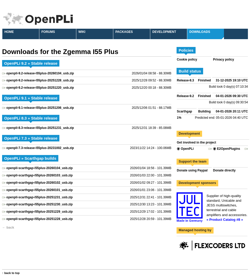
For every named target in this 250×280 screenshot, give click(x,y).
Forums (48, 32)
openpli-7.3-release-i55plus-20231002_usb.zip (40, 148)
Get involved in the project (196, 142)
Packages (124, 32)
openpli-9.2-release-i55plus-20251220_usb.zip (40, 88)
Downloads (199, 32)
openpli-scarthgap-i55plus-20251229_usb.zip (39, 211)
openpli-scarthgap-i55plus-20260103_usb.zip (39, 175)
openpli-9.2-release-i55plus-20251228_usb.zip (40, 80)
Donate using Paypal (192, 170)
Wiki (81, 32)
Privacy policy (223, 59)
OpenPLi (185, 149)
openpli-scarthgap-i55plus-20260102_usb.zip (39, 182)
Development (164, 32)
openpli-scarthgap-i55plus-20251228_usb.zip (39, 219)
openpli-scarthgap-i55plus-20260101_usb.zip (39, 190)
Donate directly (224, 170)
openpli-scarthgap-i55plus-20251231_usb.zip (39, 197)
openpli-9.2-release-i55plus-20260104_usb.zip (40, 73)
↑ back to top (11, 273)
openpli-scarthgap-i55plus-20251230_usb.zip (39, 204)
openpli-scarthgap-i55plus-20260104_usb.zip (39, 168)
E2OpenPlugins (226, 149)
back (10, 227)
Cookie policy (187, 59)
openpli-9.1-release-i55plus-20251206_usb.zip (40, 108)
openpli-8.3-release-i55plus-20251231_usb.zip (40, 128)
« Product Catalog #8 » (225, 220)
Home (9, 32)
